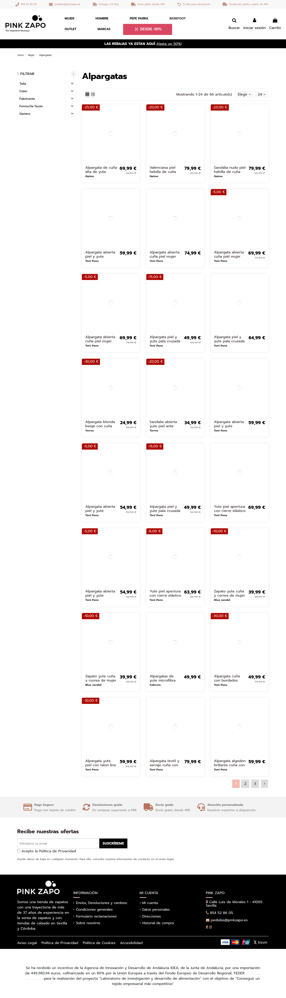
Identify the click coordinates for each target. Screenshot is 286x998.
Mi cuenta (150, 902)
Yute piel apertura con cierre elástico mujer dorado (230, 511)
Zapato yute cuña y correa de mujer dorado (229, 595)
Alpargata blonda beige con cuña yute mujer (100, 426)
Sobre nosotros (88, 923)
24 (262, 94)
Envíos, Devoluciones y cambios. (102, 902)
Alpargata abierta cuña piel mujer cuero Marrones (100, 341)
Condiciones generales (94, 909)
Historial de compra (158, 923)
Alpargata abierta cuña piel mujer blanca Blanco (164, 256)
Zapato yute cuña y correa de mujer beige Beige (100, 680)
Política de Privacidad (59, 943)
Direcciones (151, 916)
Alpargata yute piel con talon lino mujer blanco (100, 765)
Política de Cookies (99, 943)
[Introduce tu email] (58, 843)
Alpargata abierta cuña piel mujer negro (229, 256)
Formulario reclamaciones (96, 916)
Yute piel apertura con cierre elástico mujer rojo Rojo (165, 595)
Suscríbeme (113, 843)
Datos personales (156, 909)
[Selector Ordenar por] (244, 94)
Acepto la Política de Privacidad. (49, 851)
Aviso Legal (27, 943)
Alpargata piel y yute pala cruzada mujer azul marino (165, 341)
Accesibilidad (131, 943)
